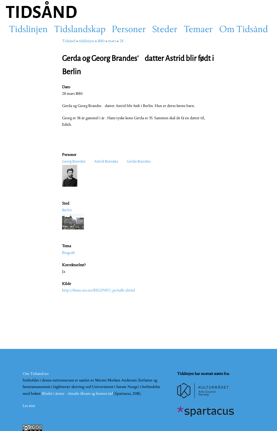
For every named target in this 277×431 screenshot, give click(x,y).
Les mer (29, 406)
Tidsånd (68, 41)
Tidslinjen (28, 30)
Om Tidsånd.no (35, 374)
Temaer (198, 30)
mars (112, 41)
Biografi (68, 253)
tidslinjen (86, 41)
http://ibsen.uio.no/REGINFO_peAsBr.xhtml (98, 290)
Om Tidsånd (243, 30)
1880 (101, 41)
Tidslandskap (80, 30)
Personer (129, 30)
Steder (164, 30)
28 (121, 41)
